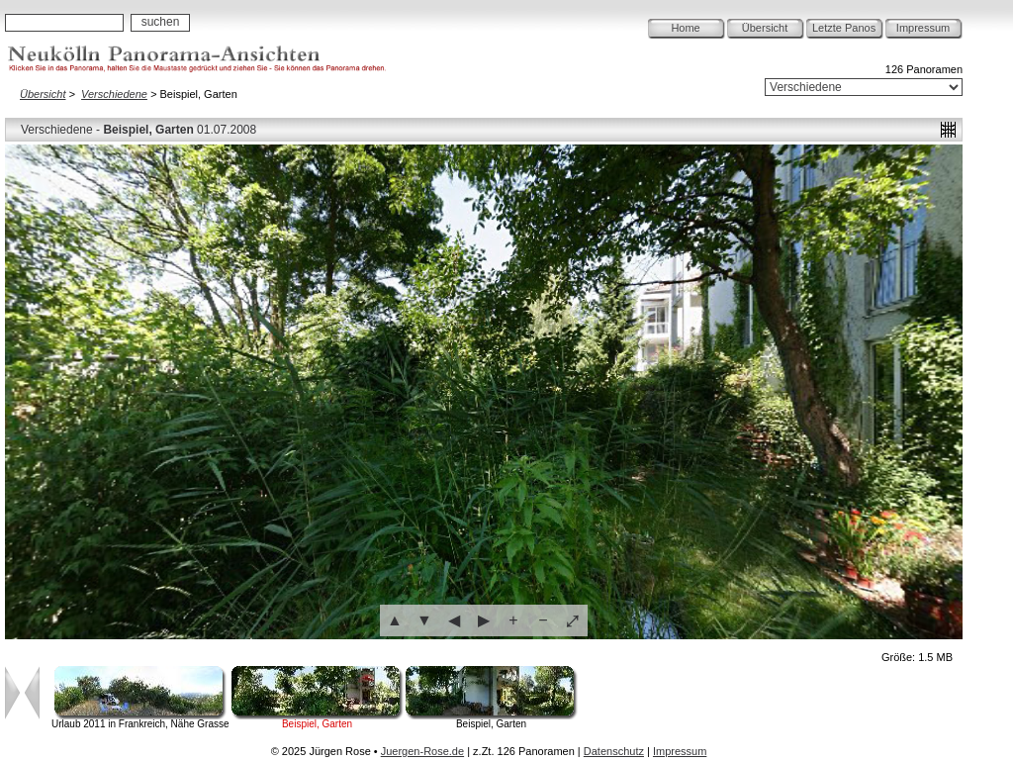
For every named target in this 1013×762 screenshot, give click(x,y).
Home (685, 28)
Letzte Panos (843, 28)
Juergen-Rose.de (422, 751)
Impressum (923, 28)
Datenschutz (614, 751)
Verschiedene (114, 94)
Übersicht (764, 28)
